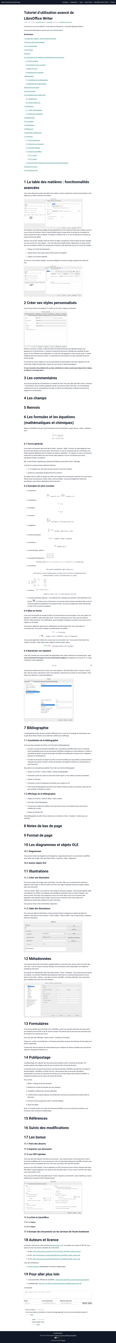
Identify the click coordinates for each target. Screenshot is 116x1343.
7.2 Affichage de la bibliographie (36, 84)
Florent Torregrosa (33, 1266)
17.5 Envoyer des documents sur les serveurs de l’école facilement (47, 163)
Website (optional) (66, 1302)
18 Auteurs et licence (30, 167)
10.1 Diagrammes (31, 99)
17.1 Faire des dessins (33, 140)
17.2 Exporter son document (35, 144)
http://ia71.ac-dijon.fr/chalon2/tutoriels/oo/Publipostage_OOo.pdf (60, 1283)
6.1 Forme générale (32, 61)
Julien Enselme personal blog (10, 2)
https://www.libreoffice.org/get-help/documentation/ (72, 1280)
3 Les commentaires (30, 46)
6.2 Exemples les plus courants (36, 65)
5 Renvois (27, 54)
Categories (73, 2)
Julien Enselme (40, 22)
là (62, 30)
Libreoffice (49, 22)
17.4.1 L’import (32, 155)
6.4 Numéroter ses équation (35, 72)
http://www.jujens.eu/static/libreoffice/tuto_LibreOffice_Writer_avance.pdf (56, 1255)
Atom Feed (88, 2)
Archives (65, 2)
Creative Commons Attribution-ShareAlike (65, 1335)
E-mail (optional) (47, 1302)
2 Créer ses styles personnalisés (34, 42)
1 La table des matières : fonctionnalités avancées (40, 38)
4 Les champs (28, 50)
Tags (81, 2)
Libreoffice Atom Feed (101, 2)
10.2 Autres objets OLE (33, 103)
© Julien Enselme (58, 1333)
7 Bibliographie (29, 76)
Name (26, 1302)
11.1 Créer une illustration (34, 110)
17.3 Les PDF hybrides (33, 148)
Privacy (112, 2)
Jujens (34, 1321)
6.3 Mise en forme (31, 69)
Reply (31, 1316)
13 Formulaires (29, 121)
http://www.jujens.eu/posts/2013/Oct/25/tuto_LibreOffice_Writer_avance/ (57, 1251)
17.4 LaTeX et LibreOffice (34, 151)
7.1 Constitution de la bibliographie (37, 80)
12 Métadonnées (29, 118)
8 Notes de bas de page (31, 87)
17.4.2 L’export (32, 159)
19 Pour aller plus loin (31, 170)
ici (50, 30)
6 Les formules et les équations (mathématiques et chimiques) (44, 57)
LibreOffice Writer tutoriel (65, 22)
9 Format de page (29, 91)
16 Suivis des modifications (33, 133)
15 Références (28, 129)
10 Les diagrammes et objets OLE (35, 95)
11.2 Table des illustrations (34, 114)
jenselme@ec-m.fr (56, 1245)
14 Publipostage (29, 125)
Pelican (63, 1340)
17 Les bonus (28, 136)
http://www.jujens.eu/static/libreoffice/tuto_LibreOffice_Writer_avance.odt (56, 1259)
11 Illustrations (29, 106)
